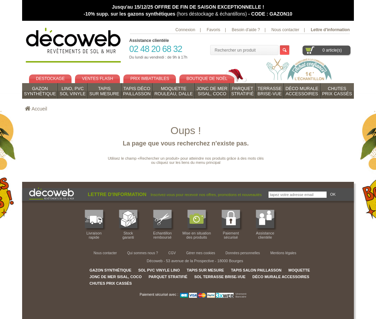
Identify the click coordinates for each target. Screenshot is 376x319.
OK (333, 194)
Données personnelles (243, 253)
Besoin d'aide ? (246, 29)
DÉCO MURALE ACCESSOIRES (280, 277)
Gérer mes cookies (200, 253)
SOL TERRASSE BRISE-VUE (219, 277)
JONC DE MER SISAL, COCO (116, 277)
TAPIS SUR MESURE (205, 270)
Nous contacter (285, 29)
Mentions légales (283, 253)
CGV (172, 253)
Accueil (39, 109)
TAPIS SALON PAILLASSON (256, 270)
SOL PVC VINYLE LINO (159, 270)
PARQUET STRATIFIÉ (168, 277)
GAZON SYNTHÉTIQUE (110, 270)
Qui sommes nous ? (142, 253)
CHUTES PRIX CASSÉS (111, 283)
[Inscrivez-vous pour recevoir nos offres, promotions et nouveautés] (298, 195)
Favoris (213, 29)
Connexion (185, 29)
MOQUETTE (299, 270)
